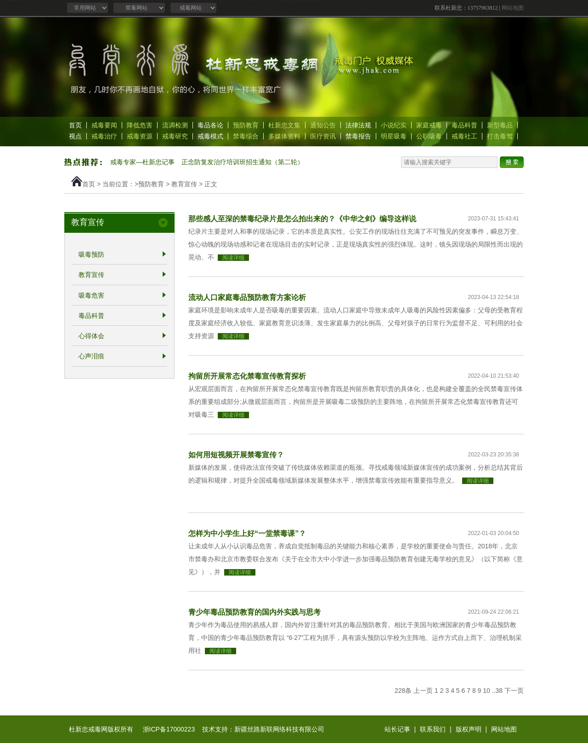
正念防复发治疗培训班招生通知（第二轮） (242, 162)
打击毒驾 (500, 136)
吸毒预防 (91, 254)
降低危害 (140, 125)
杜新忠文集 (284, 125)
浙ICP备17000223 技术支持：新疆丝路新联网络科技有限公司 (233, 729)
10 (486, 690)
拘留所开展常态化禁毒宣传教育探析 (247, 376)
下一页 (514, 690)
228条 (403, 690)
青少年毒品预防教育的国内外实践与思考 (254, 612)
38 (499, 690)
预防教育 (246, 125)
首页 (75, 125)
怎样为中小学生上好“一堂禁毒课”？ (247, 533)
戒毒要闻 (104, 125)
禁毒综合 (246, 136)
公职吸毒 (429, 136)
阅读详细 (233, 257)
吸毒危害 (91, 295)
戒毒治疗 (104, 136)
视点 (75, 136)
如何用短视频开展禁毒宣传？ (236, 454)
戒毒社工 (464, 136)
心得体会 (91, 336)
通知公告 (323, 125)
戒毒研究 (175, 136)
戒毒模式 (210, 136)
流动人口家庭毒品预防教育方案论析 (247, 297)
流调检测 (175, 125)
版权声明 (468, 729)
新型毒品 (500, 125)
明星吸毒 (394, 136)
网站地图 (513, 8)
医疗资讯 (323, 136)
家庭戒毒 (429, 125)
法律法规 (358, 125)
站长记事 (397, 729)
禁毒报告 (358, 136)
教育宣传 (184, 184)
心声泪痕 (91, 356)
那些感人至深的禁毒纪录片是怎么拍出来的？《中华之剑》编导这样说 (302, 218)
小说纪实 (394, 125)
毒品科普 (464, 125)
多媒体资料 (284, 136)
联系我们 (433, 729)
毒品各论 (210, 125)
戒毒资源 (140, 136)
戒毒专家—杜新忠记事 (142, 162)
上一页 (423, 690)
